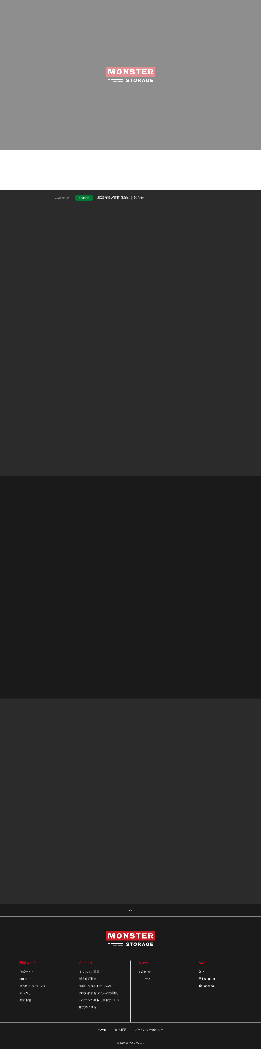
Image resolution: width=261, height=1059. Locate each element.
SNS (202, 971)
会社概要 (120, 1038)
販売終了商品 (88, 1015)
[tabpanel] (130, 105)
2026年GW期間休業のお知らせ (120, 206)
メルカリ (25, 1001)
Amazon (24, 987)
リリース (145, 987)
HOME (101, 1038)
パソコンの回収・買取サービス (99, 1008)
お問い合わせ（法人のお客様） (99, 1001)
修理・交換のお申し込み (95, 994)
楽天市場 (25, 1008)
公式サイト (26, 980)
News (143, 971)
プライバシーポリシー (149, 1038)
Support (85, 971)
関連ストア (27, 971)
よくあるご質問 (89, 980)
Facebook (207, 994)
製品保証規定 (88, 987)
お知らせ (84, 206)
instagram (207, 987)
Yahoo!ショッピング (32, 994)
